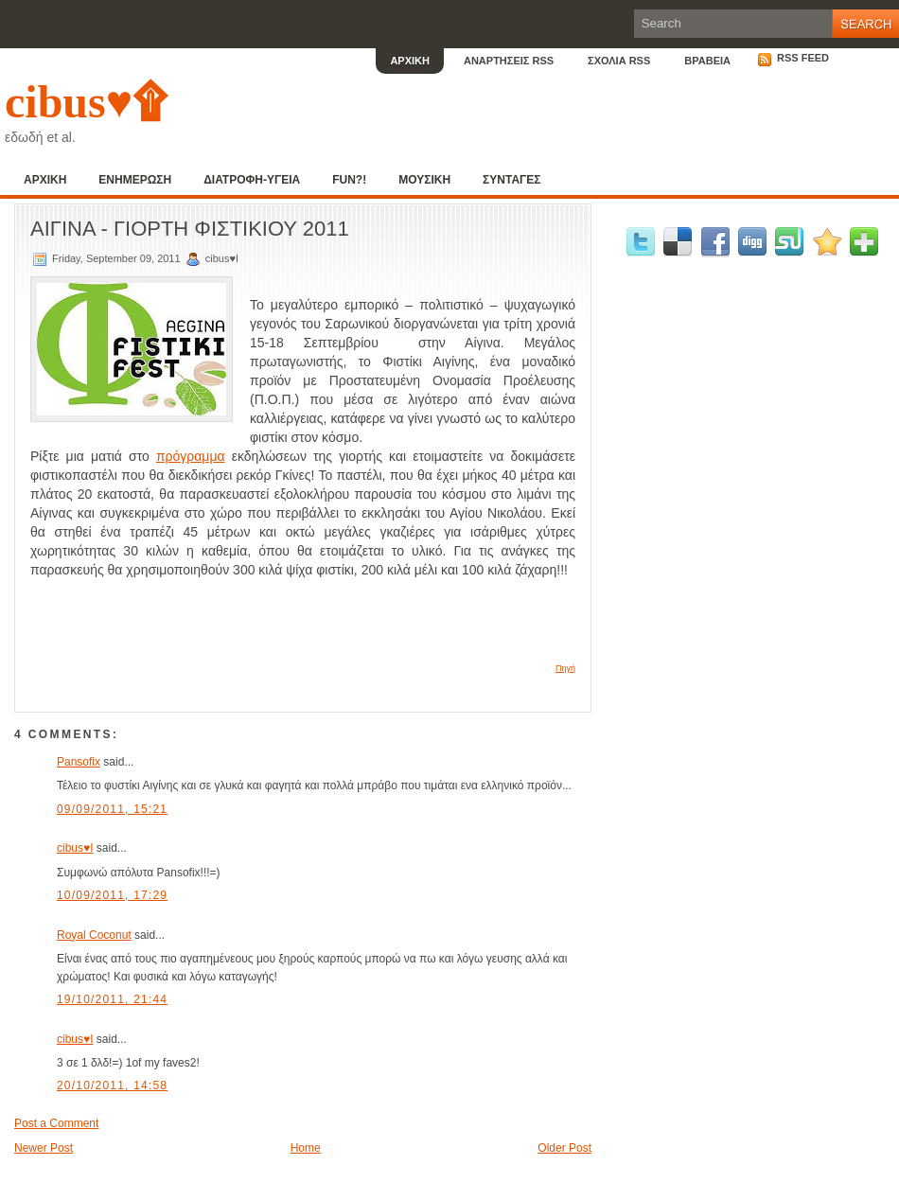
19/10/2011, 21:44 (112, 999)
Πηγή (565, 668)
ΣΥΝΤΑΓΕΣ (511, 179)
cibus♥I (75, 848)
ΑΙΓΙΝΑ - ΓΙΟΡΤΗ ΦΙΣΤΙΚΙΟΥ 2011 (189, 228)
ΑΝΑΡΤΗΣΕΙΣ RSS (509, 60)
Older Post (564, 1148)
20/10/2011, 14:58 (112, 1085)
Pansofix (78, 761)
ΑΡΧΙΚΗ (410, 60)
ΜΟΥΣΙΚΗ (424, 179)
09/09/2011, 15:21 (112, 809)
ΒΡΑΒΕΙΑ (707, 60)
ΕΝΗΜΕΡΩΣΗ (134, 179)
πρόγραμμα (190, 456)
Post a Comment (56, 1123)
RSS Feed (793, 57)
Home (306, 1148)
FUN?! (349, 179)
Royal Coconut (94, 935)
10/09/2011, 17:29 (112, 895)
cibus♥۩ (86, 102)
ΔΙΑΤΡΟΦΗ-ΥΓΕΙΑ (251, 179)
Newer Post (43, 1148)
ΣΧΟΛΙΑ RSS (619, 60)
